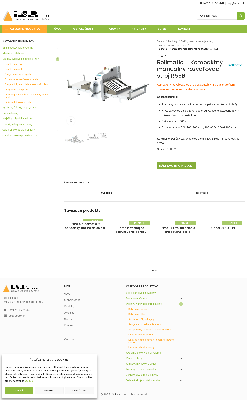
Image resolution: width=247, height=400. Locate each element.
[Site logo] (26, 15)
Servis (68, 319)
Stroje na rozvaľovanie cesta (21, 79)
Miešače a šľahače (13, 53)
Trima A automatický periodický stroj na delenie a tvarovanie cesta (85, 227)
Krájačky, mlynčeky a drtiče (18, 118)
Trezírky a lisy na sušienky (17, 124)
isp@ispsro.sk (236, 3)
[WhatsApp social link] (175, 149)
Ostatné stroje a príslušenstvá (19, 135)
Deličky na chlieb (14, 69)
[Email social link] (171, 149)
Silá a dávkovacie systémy (17, 47)
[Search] (221, 16)
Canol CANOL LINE (223, 228)
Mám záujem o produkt (177, 165)
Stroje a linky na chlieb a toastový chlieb (27, 84)
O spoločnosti (72, 300)
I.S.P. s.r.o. (116, 394)
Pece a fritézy (10, 113)
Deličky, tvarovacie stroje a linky (21, 58)
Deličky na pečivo (14, 64)
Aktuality (69, 312)
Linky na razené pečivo (17, 89)
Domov (160, 41)
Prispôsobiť (79, 390)
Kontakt (68, 325)
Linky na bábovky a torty (18, 102)
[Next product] (165, 55)
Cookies (28, 381)
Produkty (171, 41)
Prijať (19, 390)
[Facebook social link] (167, 149)
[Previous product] (158, 55)
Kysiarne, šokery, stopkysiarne (20, 107)
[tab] (77, 181)
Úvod (67, 293)
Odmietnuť (49, 390)
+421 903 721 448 (213, 3)
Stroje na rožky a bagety (18, 74)
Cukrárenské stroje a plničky (19, 129)
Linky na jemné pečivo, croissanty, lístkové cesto (28, 96)
